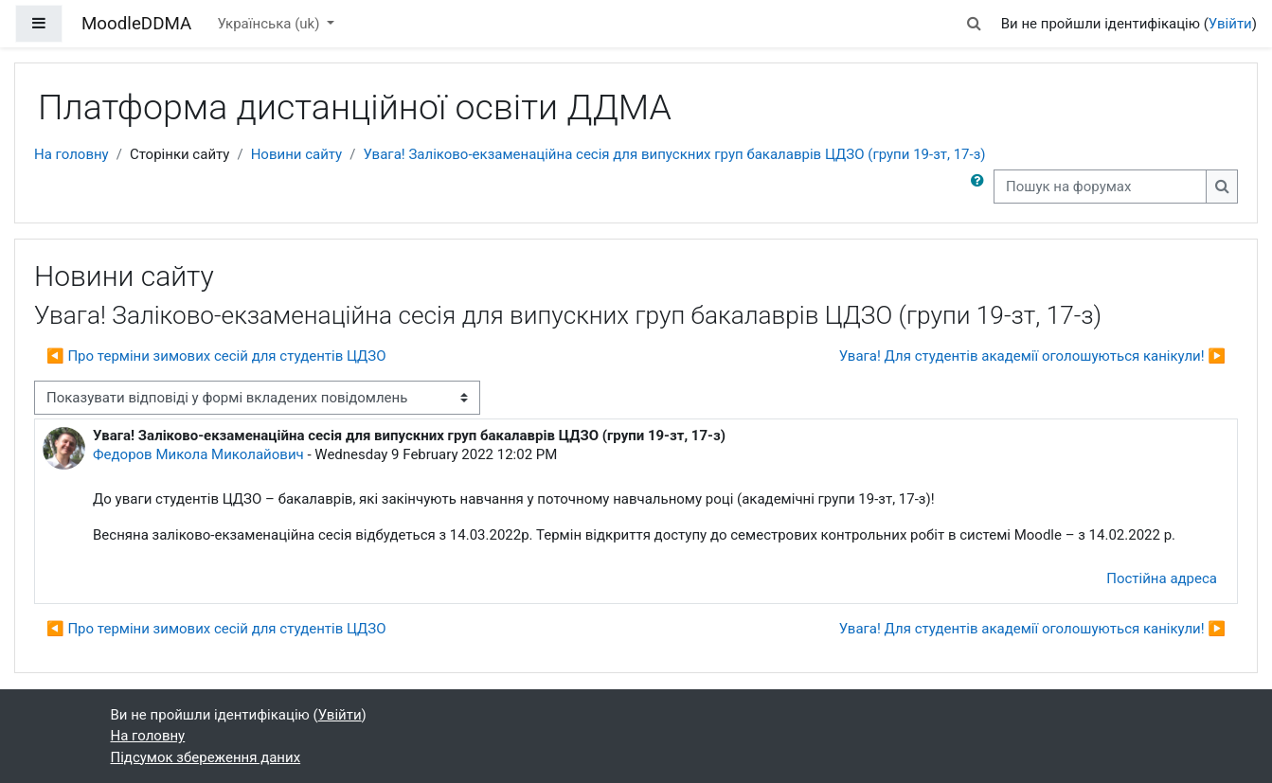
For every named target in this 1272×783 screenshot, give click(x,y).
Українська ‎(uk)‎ (270, 23)
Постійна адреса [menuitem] (1161, 578)
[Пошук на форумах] (1100, 187)
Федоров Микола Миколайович (198, 454)
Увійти (1230, 23)
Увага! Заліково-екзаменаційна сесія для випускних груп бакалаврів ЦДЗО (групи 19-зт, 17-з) (674, 154)
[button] (974, 24)
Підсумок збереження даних (206, 757)
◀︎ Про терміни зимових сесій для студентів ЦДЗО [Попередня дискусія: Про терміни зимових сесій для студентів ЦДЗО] (216, 356)
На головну (71, 154)
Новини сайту (297, 154)
